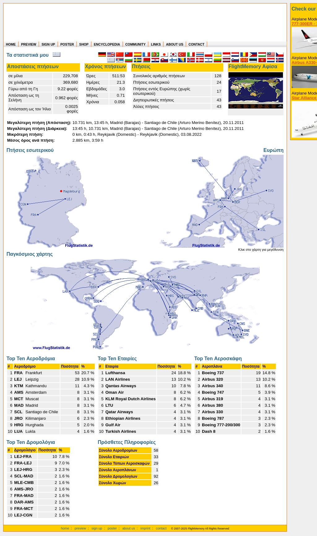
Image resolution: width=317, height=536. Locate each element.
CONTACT (196, 44)
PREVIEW (28, 44)
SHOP (84, 44)
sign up (97, 528)
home (65, 528)
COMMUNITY (135, 44)
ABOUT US (174, 44)
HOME (11, 44)
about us (128, 528)
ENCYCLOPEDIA (107, 44)
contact (161, 528)
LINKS (156, 44)
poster (112, 528)
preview (80, 528)
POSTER (67, 44)
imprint (145, 528)
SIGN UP (48, 44)
